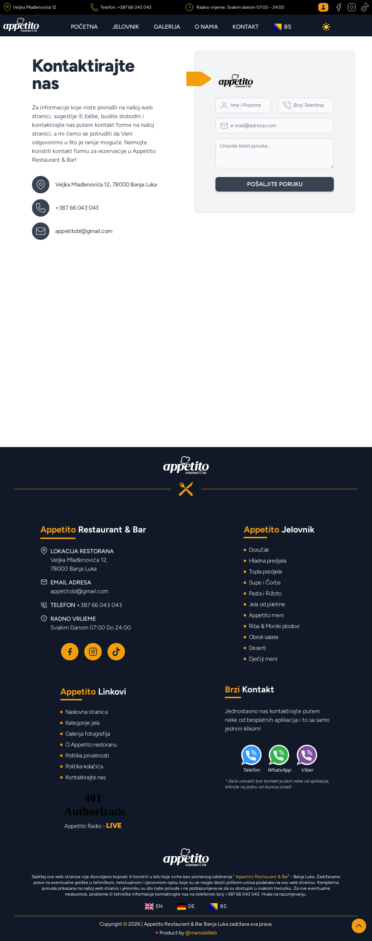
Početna (84, 26)
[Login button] (324, 7)
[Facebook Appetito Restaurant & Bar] (338, 7)
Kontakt (245, 26)
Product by (186, 933)
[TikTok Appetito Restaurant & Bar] (364, 7)
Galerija (167, 26)
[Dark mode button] (326, 26)
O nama (206, 26)
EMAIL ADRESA (79, 587)
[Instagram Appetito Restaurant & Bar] (351, 7)
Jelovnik (125, 26)
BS (282, 26)
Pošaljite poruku (275, 184)
